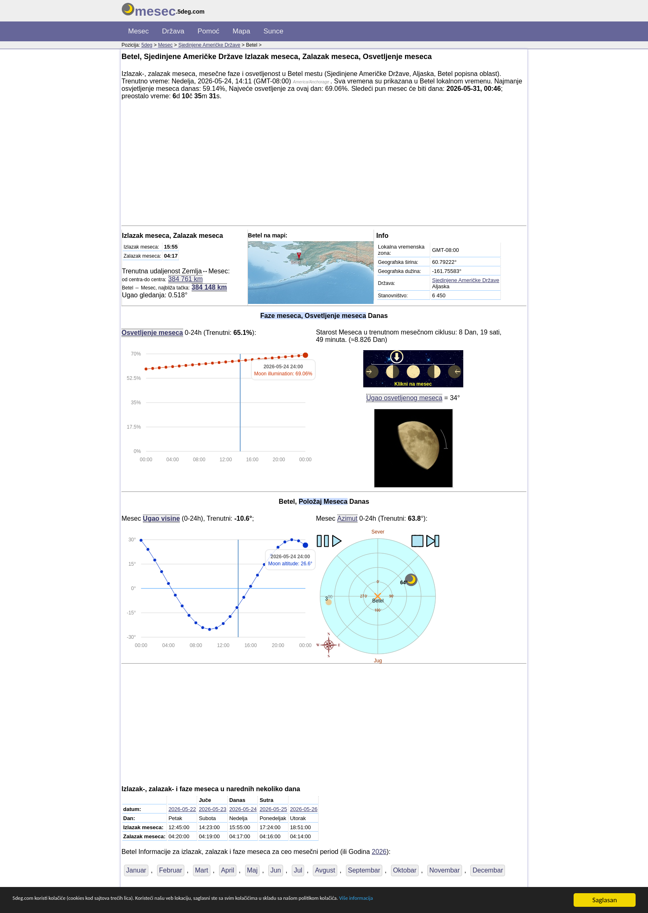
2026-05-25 (273, 809)
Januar (136, 870)
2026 (379, 851)
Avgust (325, 870)
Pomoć (208, 31)
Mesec (138, 31)
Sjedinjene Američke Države (209, 45)
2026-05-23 (212, 809)
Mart (201, 870)
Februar (170, 870)
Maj (252, 870)
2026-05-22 (182, 809)
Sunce (273, 31)
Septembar (364, 870)
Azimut (347, 518)
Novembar (444, 870)
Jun (275, 870)
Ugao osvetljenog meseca (404, 397)
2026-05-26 (304, 809)
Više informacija (473, 900)
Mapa (241, 31)
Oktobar (405, 870)
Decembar (487, 870)
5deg (146, 45)
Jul (298, 870)
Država (173, 31)
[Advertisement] (324, 164)
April (227, 870)
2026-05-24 (243, 809)
